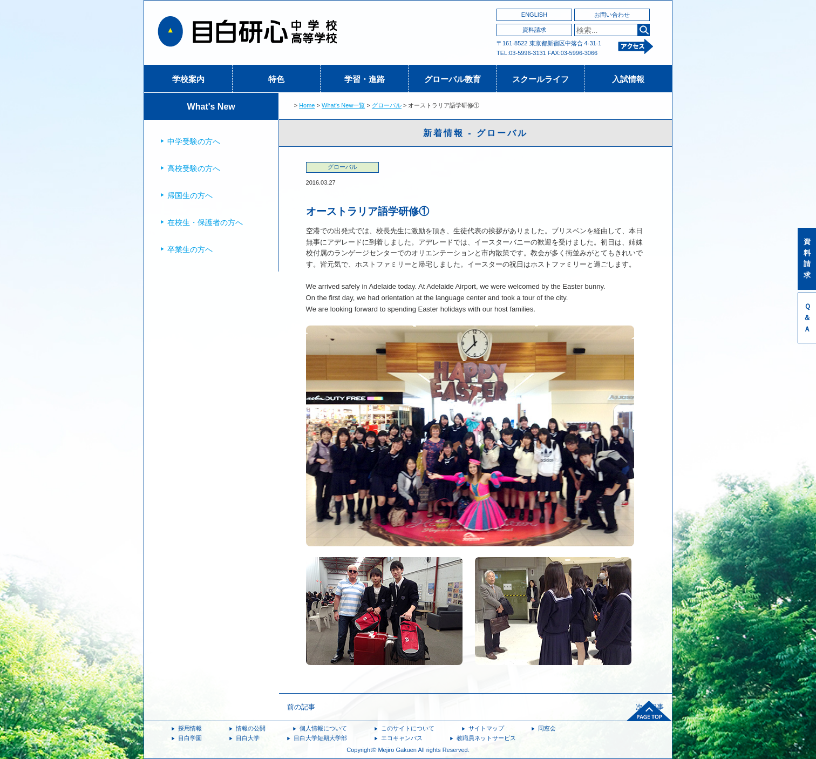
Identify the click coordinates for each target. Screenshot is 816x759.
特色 (276, 79)
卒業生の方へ (190, 249)
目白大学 (248, 738)
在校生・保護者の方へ (205, 222)
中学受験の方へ (193, 141)
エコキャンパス (402, 738)
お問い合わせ (612, 14)
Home (307, 105)
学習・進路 (364, 79)
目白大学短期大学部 (320, 738)
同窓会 (547, 728)
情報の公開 (251, 728)
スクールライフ (540, 79)
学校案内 (188, 79)
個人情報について (323, 728)
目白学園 (190, 738)
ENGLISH (534, 14)
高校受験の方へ (193, 168)
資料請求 (534, 29)
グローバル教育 (452, 79)
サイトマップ (486, 728)
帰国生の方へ (190, 195)
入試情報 (628, 79)
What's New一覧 (343, 105)
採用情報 (190, 728)
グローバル (387, 105)
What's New (211, 106)
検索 (643, 30)
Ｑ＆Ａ (807, 317)
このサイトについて (407, 728)
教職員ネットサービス (486, 738)
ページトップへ (649, 711)
